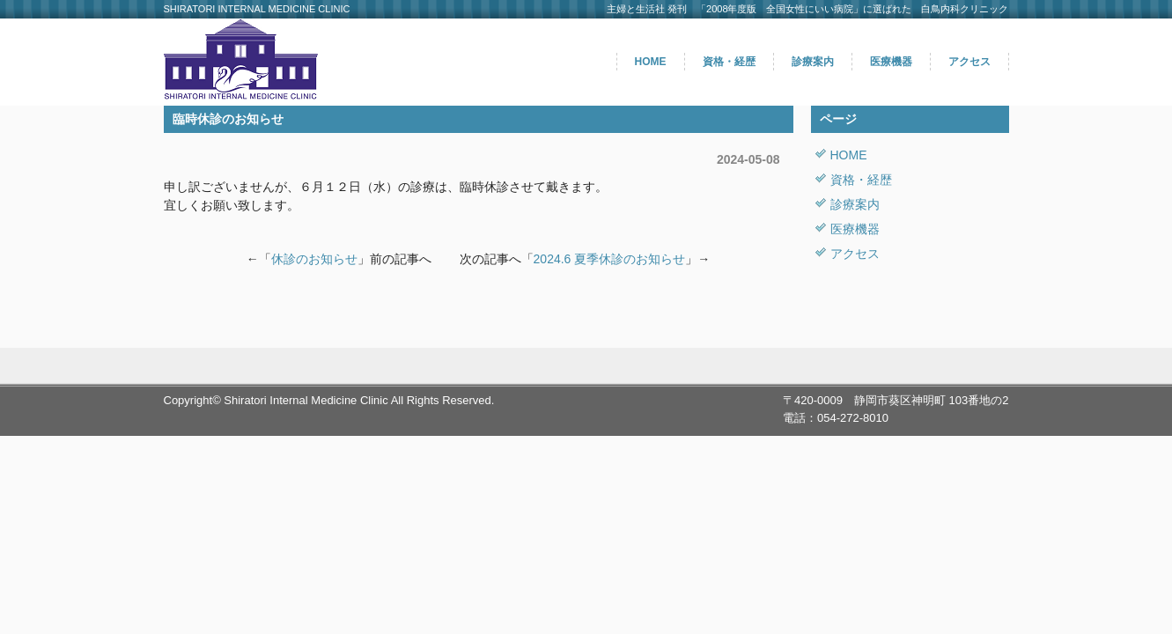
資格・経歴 (729, 61)
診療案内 (813, 61)
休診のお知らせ (314, 259)
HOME (651, 61)
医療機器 (891, 61)
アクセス (969, 61)
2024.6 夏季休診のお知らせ (610, 259)
